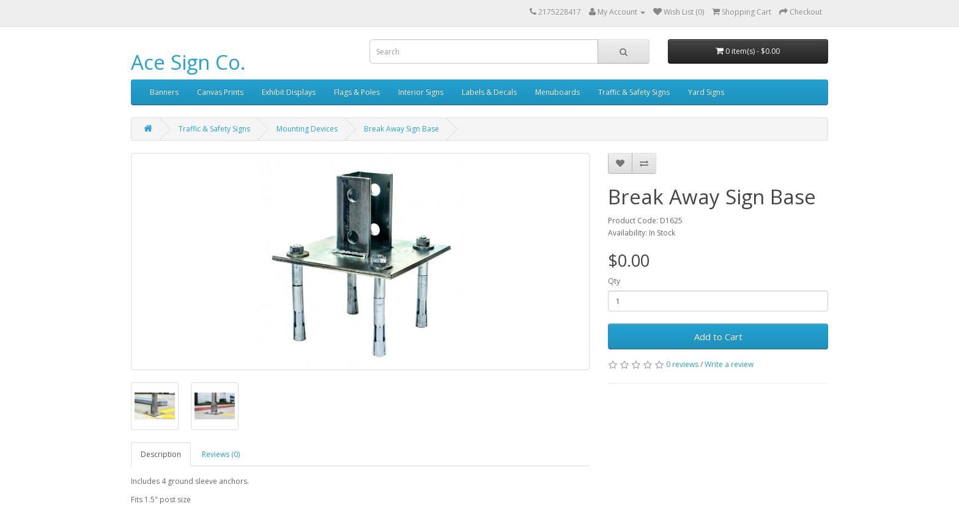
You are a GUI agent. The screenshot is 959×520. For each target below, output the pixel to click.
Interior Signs (420, 92)
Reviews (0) (221, 454)
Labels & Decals (489, 92)
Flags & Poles (357, 92)
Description (161, 454)
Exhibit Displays (289, 92)
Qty (614, 281)
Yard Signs (706, 92)
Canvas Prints (220, 92)
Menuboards (557, 92)
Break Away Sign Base (401, 129)
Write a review (729, 364)
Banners (164, 92)
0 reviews (682, 364)
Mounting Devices (307, 129)
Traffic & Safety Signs (634, 92)
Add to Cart (718, 336)
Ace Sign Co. (188, 62)
